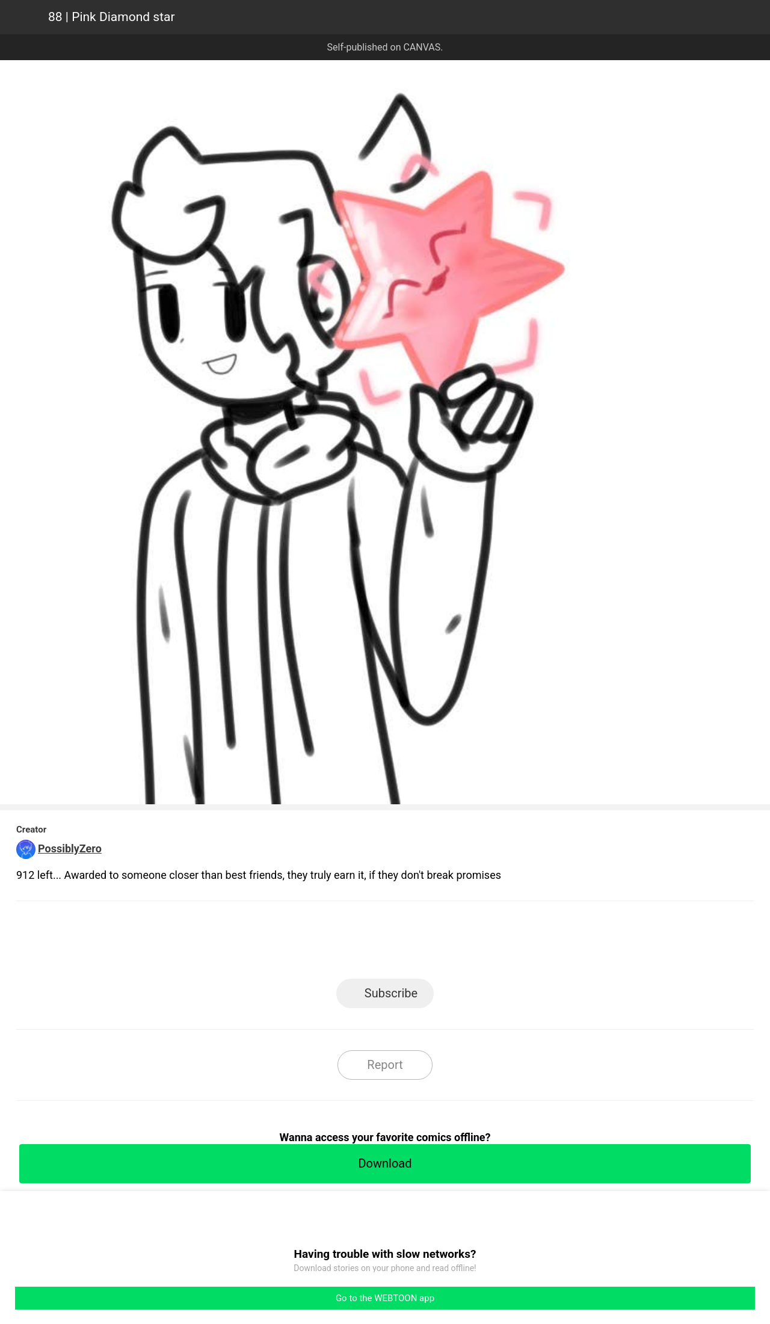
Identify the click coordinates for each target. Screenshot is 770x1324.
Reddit (493, 943)
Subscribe (391, 993)
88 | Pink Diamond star (111, 17)
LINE (277, 943)
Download (384, 1163)
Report (384, 1065)
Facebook (331, 943)
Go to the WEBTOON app (385, 1298)
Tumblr (439, 943)
